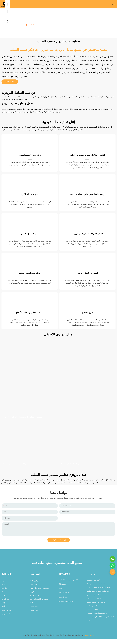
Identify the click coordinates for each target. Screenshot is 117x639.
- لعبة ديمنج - (30, 24)
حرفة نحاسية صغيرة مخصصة (15, 463)
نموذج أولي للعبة (35, 581)
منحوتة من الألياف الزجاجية (39, 599)
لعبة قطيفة (33, 603)
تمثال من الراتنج (35, 595)
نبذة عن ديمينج (6, 610)
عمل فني (4, 588)
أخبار (3, 606)
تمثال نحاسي (34, 610)
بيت (2, 581)
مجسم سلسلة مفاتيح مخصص (97, 613)
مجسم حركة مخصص (94, 598)
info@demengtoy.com (66, 601)
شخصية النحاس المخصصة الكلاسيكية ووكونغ (23, 417)
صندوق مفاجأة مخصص (94, 595)
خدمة (3, 595)
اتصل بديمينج (5, 614)
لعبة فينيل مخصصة (93, 580)
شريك (3, 584)
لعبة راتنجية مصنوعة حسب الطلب (98, 587)
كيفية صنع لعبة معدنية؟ (30, 20)
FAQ (3, 603)
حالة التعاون (5, 599)
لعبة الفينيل (34, 584)
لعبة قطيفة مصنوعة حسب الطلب (98, 591)
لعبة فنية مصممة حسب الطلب (97, 606)
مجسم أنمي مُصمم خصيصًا (96, 602)
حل (2, 592)
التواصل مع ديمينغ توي (10, 76)
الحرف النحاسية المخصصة (72, 463)
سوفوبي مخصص (92, 609)
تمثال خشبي (34, 606)
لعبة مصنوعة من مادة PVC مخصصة (99, 584)
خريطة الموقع (89, 635)
